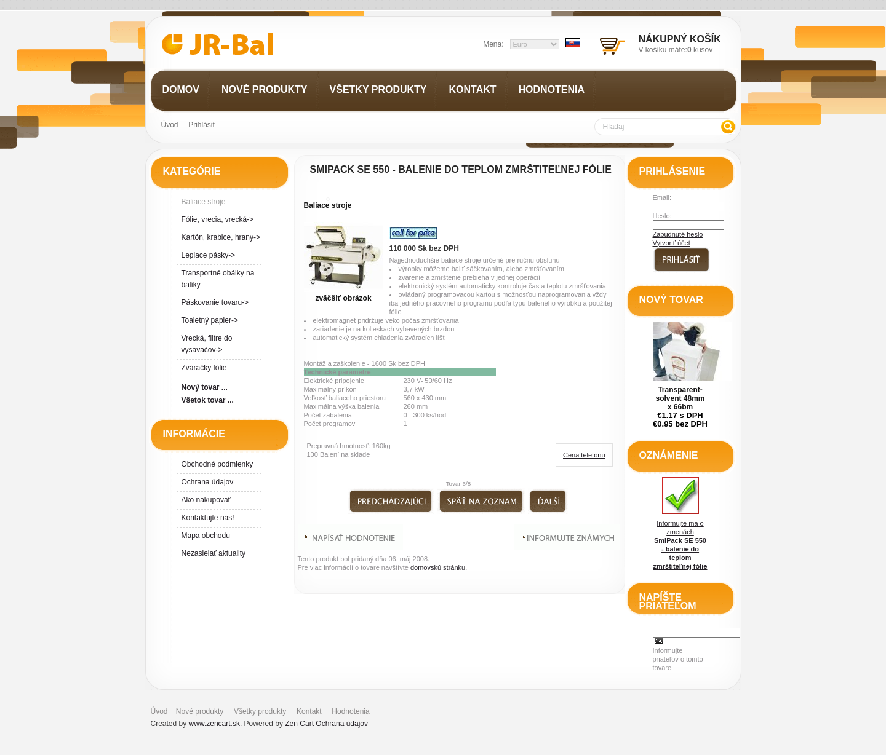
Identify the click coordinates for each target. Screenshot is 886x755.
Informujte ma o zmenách (680, 524)
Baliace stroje (328, 205)
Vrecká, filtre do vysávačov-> (207, 344)
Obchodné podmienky (217, 464)
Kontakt (309, 711)
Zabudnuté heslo (678, 234)
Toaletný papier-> (210, 320)
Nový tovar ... (205, 387)
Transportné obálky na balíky (218, 279)
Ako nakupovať (206, 500)
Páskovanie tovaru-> (215, 302)
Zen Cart (299, 723)
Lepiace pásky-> (209, 255)
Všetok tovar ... (208, 400)
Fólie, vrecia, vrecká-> (218, 219)
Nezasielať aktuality (214, 553)
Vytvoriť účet (671, 243)
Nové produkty (199, 711)
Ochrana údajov (208, 482)
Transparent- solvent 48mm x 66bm (679, 398)
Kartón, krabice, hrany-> (221, 237)
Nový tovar (671, 299)
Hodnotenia (350, 711)
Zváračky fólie (204, 367)
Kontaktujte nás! (208, 517)
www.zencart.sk (214, 723)
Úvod (169, 125)
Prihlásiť (201, 125)
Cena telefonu (584, 455)
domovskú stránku (437, 567)
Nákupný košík (680, 39)
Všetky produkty (260, 711)
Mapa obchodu (206, 535)
